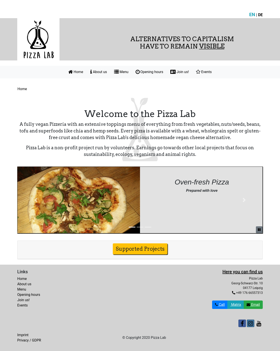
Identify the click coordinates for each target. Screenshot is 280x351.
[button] (35, 200)
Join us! (179, 72)
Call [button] (220, 305)
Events (204, 72)
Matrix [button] (235, 305)
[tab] (140, 250)
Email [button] (253, 305)
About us (98, 72)
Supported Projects (140, 249)
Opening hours (149, 72)
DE (260, 15)
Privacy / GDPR (29, 340)
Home (75, 72)
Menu (121, 72)
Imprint (23, 335)
